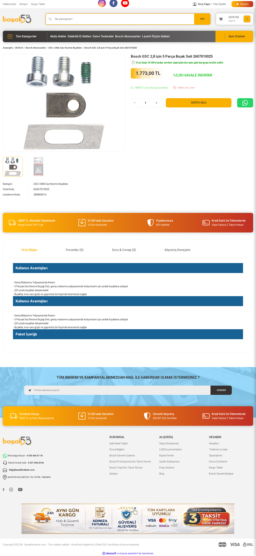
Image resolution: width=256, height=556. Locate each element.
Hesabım (214, 443)
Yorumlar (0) (74, 250)
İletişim (24, 4)
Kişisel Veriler (166, 455)
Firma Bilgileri (117, 449)
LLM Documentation (170, 449)
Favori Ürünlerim (218, 461)
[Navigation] (25, 36)
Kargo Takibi (38, 4)
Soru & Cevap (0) (124, 250)
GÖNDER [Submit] (221, 390)
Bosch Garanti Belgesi (221, 473)
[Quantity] (145, 102)
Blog (161, 473)
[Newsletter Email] (128, 390)
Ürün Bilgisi (29, 250)
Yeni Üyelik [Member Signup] (219, 4)
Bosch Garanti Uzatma (122, 455)
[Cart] (234, 19)
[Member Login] (194, 4)
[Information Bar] (242, 4)
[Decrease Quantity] (134, 102)
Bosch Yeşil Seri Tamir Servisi (126, 467)
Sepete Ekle (198, 103)
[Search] (128, 19)
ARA (202, 19)
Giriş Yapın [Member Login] (204, 4)
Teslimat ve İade (218, 449)
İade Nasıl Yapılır (119, 443)
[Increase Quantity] (156, 102)
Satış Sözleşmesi (169, 443)
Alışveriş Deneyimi (177, 250)
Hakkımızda (9, 4)
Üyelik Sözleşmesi (169, 461)
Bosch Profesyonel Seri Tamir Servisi (130, 461)
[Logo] (17, 19)
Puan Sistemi (166, 467)
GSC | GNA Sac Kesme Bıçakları (51, 183)
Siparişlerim (215, 455)
